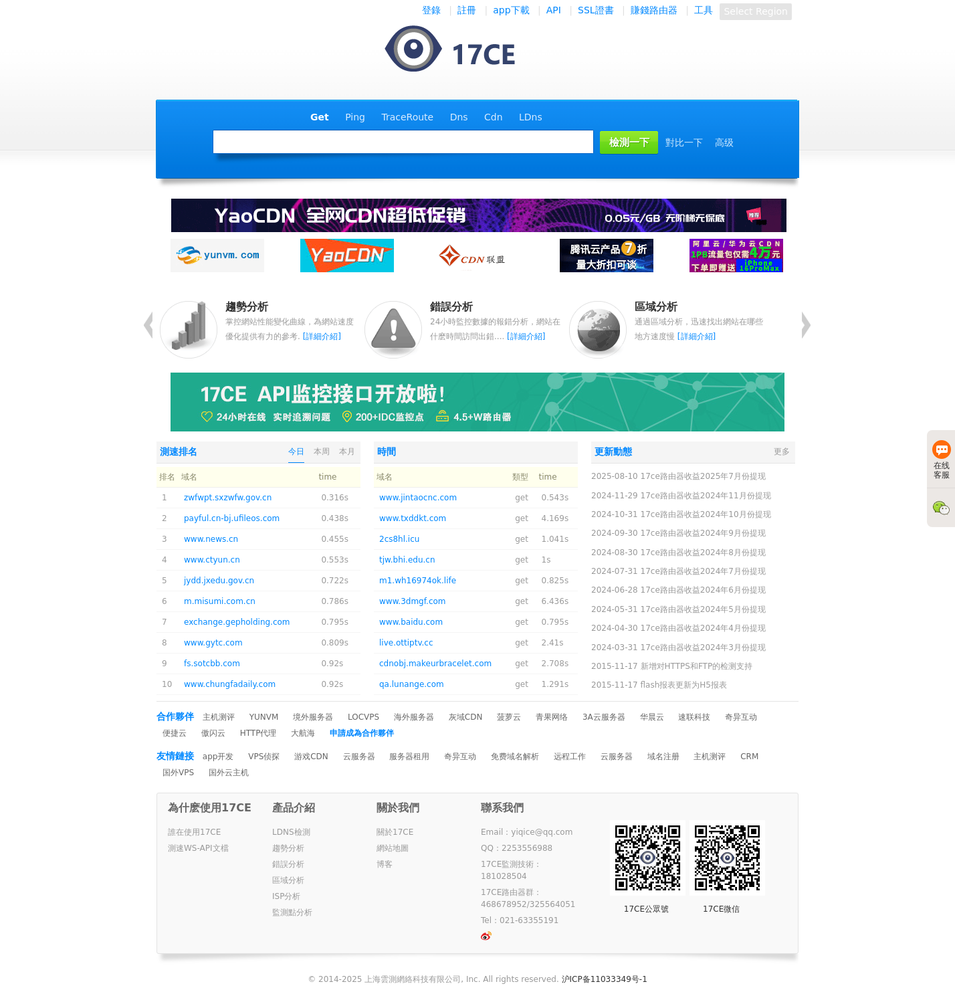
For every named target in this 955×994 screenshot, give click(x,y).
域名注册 (663, 756)
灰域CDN (466, 717)
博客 (385, 864)
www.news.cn (211, 539)
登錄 (431, 10)
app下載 (511, 10)
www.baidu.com (411, 622)
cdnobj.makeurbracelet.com (435, 663)
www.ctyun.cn (212, 560)
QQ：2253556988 (516, 848)
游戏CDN (311, 756)
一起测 (463, 50)
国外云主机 (229, 772)
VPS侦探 (264, 756)
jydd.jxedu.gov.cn (219, 580)
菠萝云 (509, 717)
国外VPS (178, 772)
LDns (530, 117)
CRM (749, 756)
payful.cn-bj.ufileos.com (232, 518)
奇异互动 (741, 717)
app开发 (218, 756)
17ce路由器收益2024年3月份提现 (703, 647)
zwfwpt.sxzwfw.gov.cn (228, 497)
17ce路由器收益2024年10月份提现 (706, 514)
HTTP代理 (258, 733)
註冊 (466, 10)
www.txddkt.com (412, 518)
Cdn (493, 117)
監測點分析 (292, 912)
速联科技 (694, 717)
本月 (347, 451)
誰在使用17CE (194, 832)
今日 (296, 451)
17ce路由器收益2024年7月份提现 (703, 571)
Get (319, 117)
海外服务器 (414, 717)
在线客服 (941, 460)
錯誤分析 (288, 864)
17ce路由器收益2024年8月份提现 (703, 552)
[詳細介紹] (322, 336)
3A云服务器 (603, 717)
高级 (724, 142)
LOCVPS (363, 717)
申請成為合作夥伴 (362, 733)
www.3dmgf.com (412, 601)
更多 (782, 451)
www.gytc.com (213, 643)
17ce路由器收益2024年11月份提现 (706, 495)
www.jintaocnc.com (418, 497)
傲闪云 (213, 733)
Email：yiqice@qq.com (526, 832)
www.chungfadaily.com (230, 684)
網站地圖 (393, 848)
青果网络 (552, 717)
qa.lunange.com (411, 684)
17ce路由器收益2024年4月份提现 (703, 628)
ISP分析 (286, 896)
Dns (459, 117)
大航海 (303, 733)
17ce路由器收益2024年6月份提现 (703, 590)
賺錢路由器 (654, 10)
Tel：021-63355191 (519, 920)
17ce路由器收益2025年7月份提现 (703, 476)
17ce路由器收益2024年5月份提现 (703, 609)
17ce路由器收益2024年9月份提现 (703, 533)
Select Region (756, 11)
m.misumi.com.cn (219, 601)
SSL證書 (596, 10)
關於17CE (395, 832)
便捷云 (175, 733)
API (553, 10)
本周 (322, 451)
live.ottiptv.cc (406, 643)
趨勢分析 (288, 848)
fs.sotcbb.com (212, 663)
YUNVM (264, 717)
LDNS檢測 (291, 832)
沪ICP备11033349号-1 (604, 979)
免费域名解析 (515, 756)
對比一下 (684, 142)
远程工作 (570, 756)
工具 (703, 10)
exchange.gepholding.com (237, 622)
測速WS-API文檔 (198, 848)
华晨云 (652, 717)
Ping (355, 117)
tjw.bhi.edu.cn (407, 560)
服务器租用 (409, 756)
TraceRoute (407, 117)
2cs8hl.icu (399, 539)
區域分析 (288, 880)
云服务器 (359, 756)
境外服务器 (313, 717)
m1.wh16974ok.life (417, 580)
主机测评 (219, 717)
